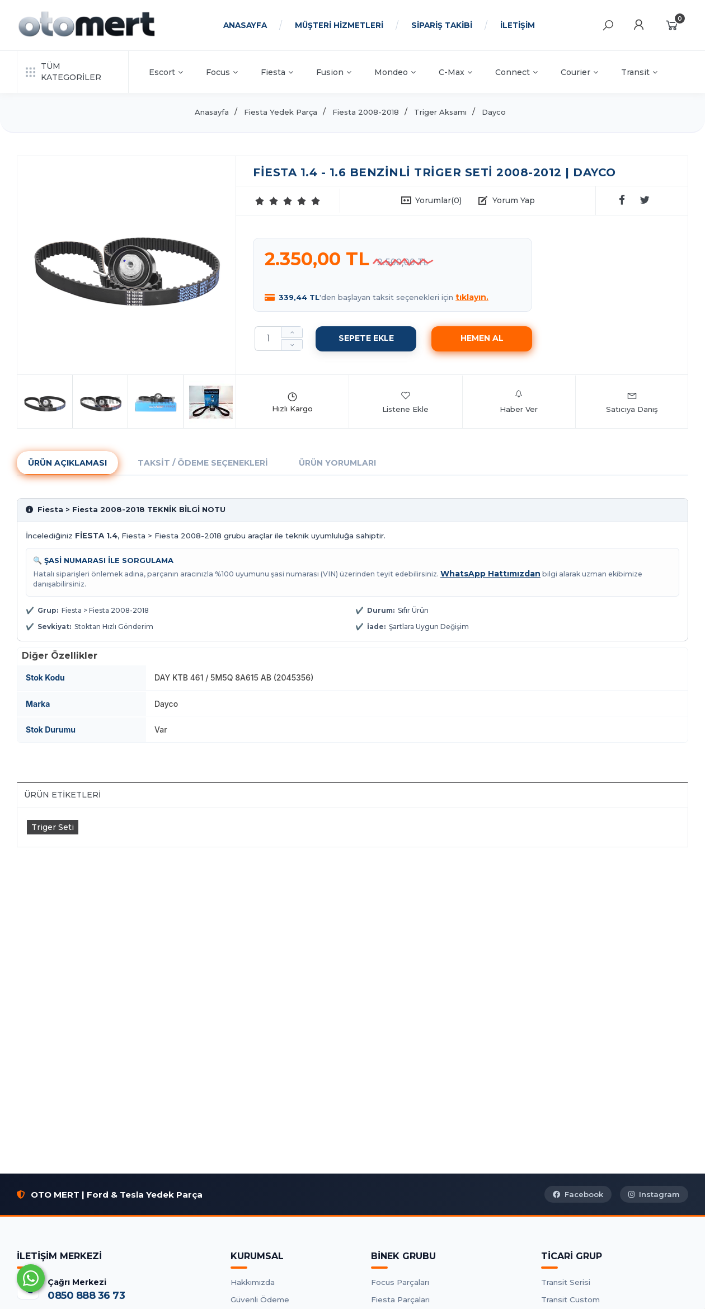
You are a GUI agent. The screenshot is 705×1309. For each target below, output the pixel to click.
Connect (516, 72)
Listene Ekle (405, 402)
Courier (579, 72)
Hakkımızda (253, 1282)
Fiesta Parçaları (400, 1299)
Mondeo (395, 72)
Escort (166, 72)
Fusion (333, 72)
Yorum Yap (513, 200)
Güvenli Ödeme (260, 1299)
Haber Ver (519, 402)
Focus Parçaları (400, 1282)
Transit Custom (570, 1299)
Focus (222, 72)
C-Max (455, 72)
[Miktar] (268, 338)
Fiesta (277, 72)
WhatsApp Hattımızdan (490, 574)
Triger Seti (52, 827)
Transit (639, 72)
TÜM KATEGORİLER (63, 71)
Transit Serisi (565, 1282)
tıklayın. (471, 297)
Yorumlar (438, 200)
